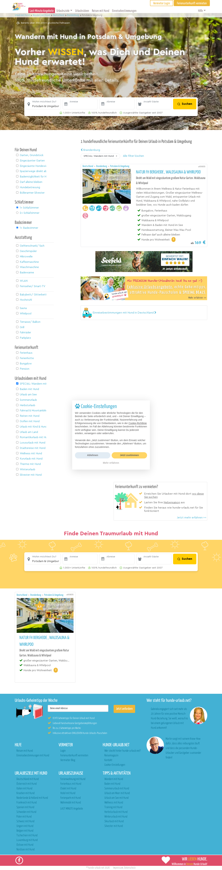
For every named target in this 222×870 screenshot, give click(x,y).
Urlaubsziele (62, 11)
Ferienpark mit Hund (70, 797)
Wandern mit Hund (113, 779)
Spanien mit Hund (25, 807)
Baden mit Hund (112, 783)
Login (63, 750)
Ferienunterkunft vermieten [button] (192, 3)
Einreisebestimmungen (124, 11)
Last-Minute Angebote (42, 11)
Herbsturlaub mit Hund (115, 812)
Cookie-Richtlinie (138, 423)
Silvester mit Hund (113, 826)
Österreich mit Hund (26, 783)
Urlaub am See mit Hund (116, 797)
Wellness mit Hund (113, 802)
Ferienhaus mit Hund (70, 783)
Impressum (118, 868)
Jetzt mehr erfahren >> (191, 517)
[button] (43, 104)
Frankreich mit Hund (26, 802)
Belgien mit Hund (24, 830)
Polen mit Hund (24, 816)
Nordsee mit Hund (25, 849)
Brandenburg (90, 150)
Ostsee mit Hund (24, 844)
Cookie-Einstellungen (114, 764)
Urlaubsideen (82, 11)
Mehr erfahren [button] (111, 462)
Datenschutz (130, 868)
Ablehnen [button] (92, 455)
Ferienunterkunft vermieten (74, 755)
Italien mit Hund (24, 788)
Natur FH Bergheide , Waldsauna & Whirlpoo (168, 172)
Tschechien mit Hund (26, 835)
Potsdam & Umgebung (119, 166)
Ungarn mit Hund (24, 826)
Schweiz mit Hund (25, 821)
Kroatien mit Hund (25, 793)
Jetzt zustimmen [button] (129, 455)
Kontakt (108, 760)
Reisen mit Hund (100, 11)
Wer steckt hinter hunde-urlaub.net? (122, 750)
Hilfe (200, 11)
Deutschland (88, 166)
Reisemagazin (111, 755)
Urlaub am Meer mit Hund (117, 793)
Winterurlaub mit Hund (115, 816)
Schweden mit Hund (26, 812)
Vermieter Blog (67, 760)
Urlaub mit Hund (22, 15)
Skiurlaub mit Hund (114, 821)
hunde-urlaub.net (96, 868)
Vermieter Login (161, 3)
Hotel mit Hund (67, 793)
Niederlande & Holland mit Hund (32, 797)
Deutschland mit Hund (27, 779)
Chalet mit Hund (68, 788)
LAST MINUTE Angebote (71, 808)
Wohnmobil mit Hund (70, 802)
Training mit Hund (113, 807)
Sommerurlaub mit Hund (116, 788)
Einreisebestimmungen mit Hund (32, 755)
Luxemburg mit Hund (27, 840)
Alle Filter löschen (133, 156)
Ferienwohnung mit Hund (72, 779)
